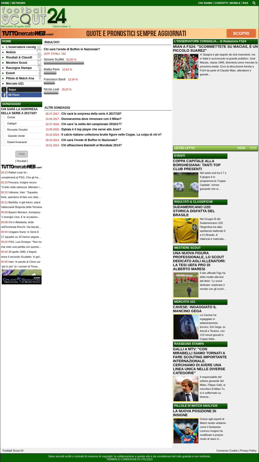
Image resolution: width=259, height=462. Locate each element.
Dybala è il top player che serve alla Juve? (91, 129)
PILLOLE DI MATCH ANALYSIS (195, 406)
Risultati (21, 160)
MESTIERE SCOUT (187, 248)
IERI (253, 148)
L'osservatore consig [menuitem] (19, 47)
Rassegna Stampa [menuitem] (17, 68)
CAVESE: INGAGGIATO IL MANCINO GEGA (194, 309)
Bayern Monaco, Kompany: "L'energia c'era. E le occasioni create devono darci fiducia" (21, 217)
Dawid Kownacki (17, 142)
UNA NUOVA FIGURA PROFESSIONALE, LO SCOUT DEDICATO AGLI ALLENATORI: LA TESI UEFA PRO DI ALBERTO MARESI (199, 261)
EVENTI (179, 155)
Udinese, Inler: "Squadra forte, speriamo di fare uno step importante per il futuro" (19, 197)
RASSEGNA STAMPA (189, 344)
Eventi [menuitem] (8, 73)
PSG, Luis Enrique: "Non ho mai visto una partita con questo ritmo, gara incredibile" (21, 246)
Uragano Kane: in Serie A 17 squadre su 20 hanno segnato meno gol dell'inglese (20, 236)
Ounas (11, 117)
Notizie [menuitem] (9, 52)
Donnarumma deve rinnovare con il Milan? (91, 119)
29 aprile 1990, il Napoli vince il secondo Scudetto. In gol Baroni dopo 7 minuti (20, 256)
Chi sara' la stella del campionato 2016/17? (91, 124)
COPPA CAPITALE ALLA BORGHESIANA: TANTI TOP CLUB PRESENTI (196, 165)
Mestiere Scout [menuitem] (14, 62)
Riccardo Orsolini (17, 129)
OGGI (241, 148)
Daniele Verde (16, 135)
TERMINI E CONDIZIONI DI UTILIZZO (129, 459)
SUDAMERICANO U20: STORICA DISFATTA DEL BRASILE (194, 211)
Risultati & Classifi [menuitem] (17, 57)
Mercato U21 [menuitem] (13, 83)
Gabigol (11, 123)
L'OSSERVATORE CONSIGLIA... (196, 41)
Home (6, 41)
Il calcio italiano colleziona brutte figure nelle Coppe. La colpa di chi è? (111, 134)
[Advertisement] (215, 113)
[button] (21, 154)
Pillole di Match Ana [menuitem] (18, 78)
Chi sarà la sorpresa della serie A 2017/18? (91, 113)
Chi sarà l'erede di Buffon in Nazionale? (89, 140)
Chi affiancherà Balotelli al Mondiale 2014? (91, 145)
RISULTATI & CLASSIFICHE (193, 202)
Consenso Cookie (227, 450)
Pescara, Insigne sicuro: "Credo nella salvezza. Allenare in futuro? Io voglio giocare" (21, 187)
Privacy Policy (248, 450)
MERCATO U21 (184, 302)
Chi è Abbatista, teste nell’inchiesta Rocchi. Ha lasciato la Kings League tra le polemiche (20, 227)
